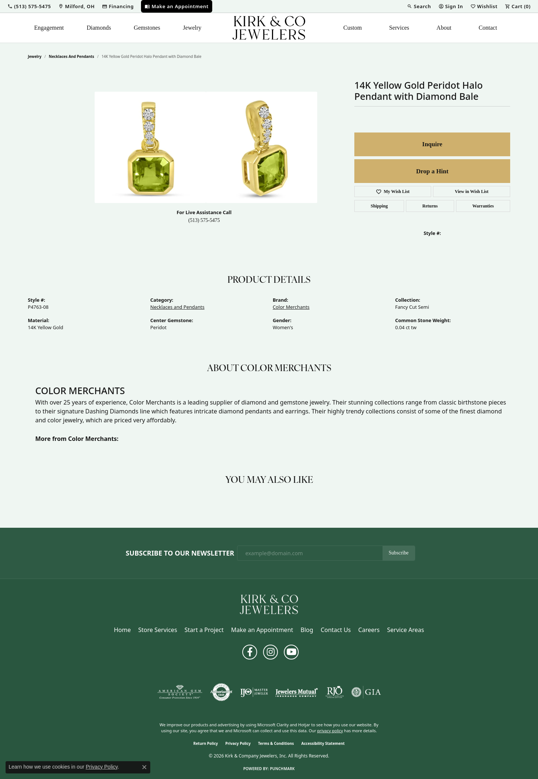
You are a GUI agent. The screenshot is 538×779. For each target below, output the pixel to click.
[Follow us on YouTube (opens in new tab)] (291, 652)
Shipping (379, 206)
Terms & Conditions (276, 743)
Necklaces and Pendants (71, 56)
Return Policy (205, 743)
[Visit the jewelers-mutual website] (296, 692)
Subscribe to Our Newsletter (180, 553)
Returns (429, 206)
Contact (488, 27)
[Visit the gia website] (366, 692)
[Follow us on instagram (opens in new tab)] (270, 652)
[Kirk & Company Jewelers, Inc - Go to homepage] (269, 604)
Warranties (483, 206)
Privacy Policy (237, 743)
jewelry (35, 56)
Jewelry (192, 27)
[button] (29, 6)
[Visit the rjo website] (334, 692)
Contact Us (336, 630)
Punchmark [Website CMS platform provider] (282, 768)
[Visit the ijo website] (254, 692)
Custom (352, 27)
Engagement (49, 27)
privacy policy (330, 730)
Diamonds (98, 27)
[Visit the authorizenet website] (221, 692)
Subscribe (399, 553)
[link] (76, 6)
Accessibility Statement (323, 743)
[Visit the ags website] (180, 692)
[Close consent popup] (144, 767)
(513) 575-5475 (204, 220)
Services (399, 27)
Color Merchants (291, 307)
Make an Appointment (262, 630)
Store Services (157, 630)
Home (122, 630)
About (443, 27)
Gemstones (147, 27)
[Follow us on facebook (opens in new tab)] (249, 652)
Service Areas (405, 630)
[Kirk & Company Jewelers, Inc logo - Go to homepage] (269, 28)
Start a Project (203, 630)
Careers (369, 630)
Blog (307, 630)
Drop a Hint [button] (432, 171)
